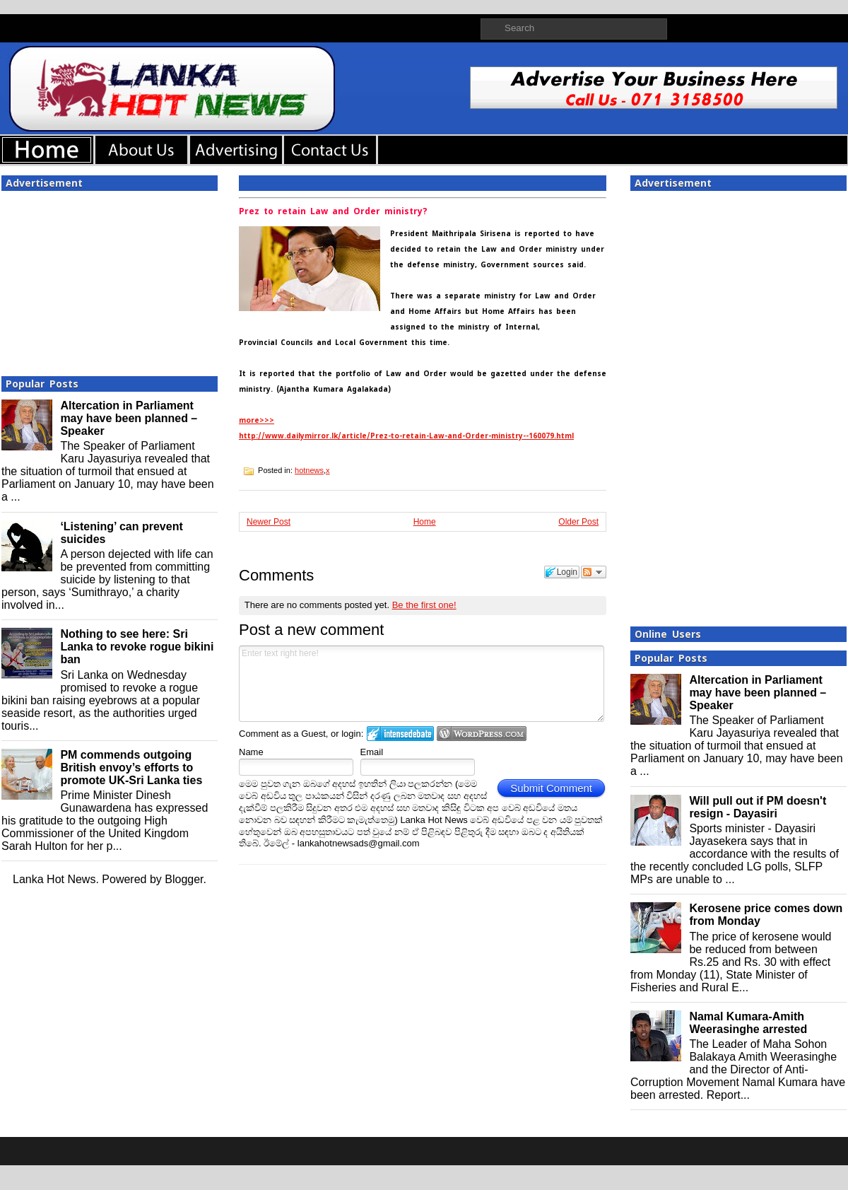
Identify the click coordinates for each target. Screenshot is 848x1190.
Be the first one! (424, 605)
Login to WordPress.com (481, 733)
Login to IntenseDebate (400, 733)
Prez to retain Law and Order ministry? (333, 211)
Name (251, 752)
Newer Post (268, 522)
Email (372, 752)
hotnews (309, 470)
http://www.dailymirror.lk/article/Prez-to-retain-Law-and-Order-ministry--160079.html (406, 436)
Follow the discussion (593, 572)
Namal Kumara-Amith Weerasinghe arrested (748, 1022)
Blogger (184, 879)
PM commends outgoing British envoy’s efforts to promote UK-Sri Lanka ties (131, 767)
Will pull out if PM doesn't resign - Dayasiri (757, 807)
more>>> (256, 420)
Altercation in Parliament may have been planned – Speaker (128, 418)
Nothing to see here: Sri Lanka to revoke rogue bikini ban (136, 646)
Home (424, 522)
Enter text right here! (421, 684)
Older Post (578, 522)
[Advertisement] (109, 279)
